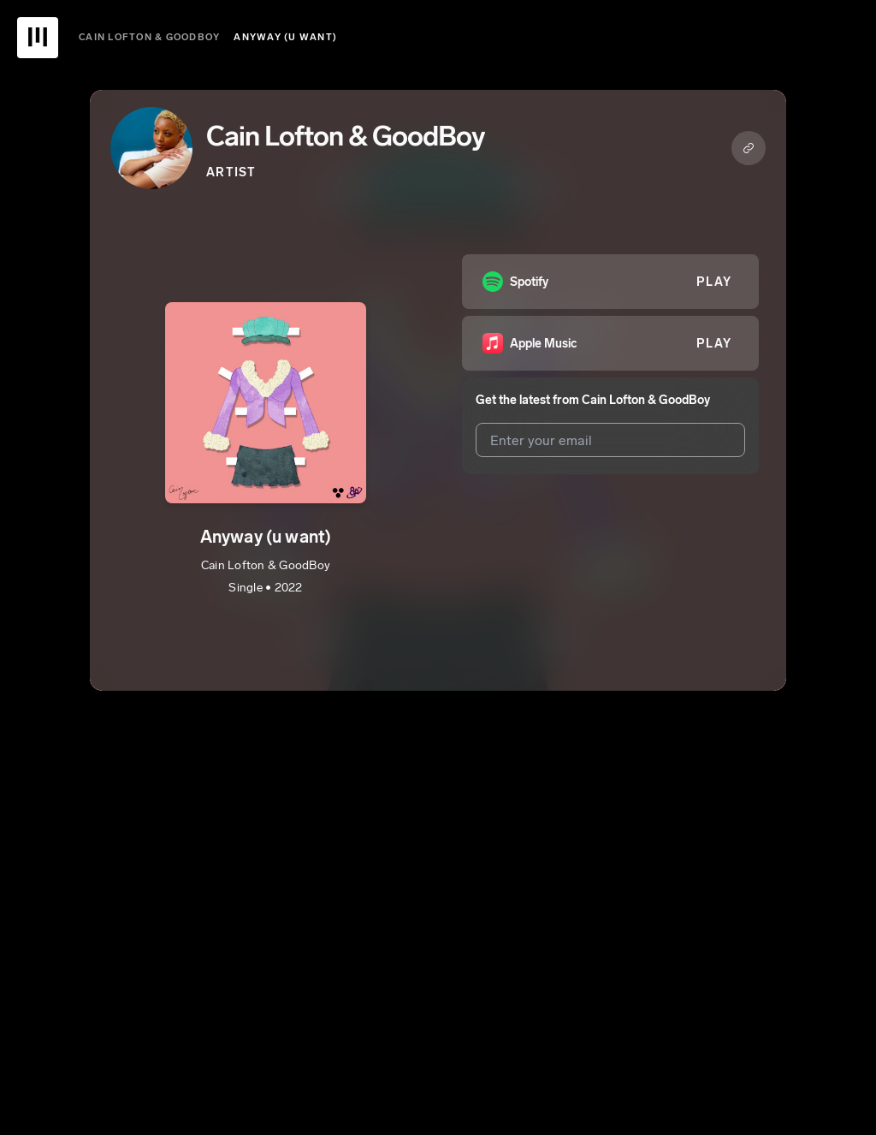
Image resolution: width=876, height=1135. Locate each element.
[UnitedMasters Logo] (37, 37)
